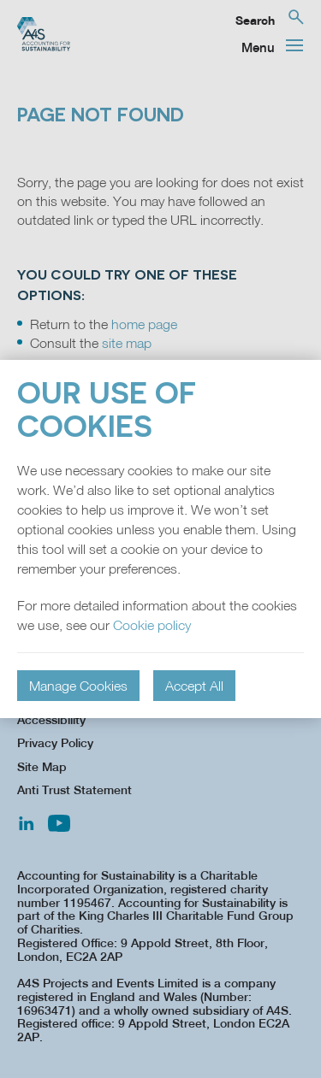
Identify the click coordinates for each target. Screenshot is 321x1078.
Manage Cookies (78, 685)
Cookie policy (152, 624)
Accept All (194, 685)
